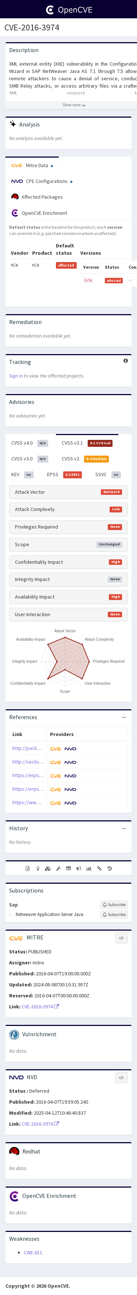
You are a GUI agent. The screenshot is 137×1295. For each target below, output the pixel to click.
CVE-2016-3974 (31, 27)
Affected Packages (37, 197)
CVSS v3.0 (29, 459)
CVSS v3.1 (87, 443)
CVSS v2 (85, 459)
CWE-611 (33, 1252)
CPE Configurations (41, 181)
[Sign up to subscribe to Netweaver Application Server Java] (114, 914)
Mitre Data (32, 165)
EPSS (64, 474)
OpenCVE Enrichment (39, 213)
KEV (22, 474)
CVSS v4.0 (29, 443)
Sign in (16, 375)
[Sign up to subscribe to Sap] (114, 905)
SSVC (108, 474)
